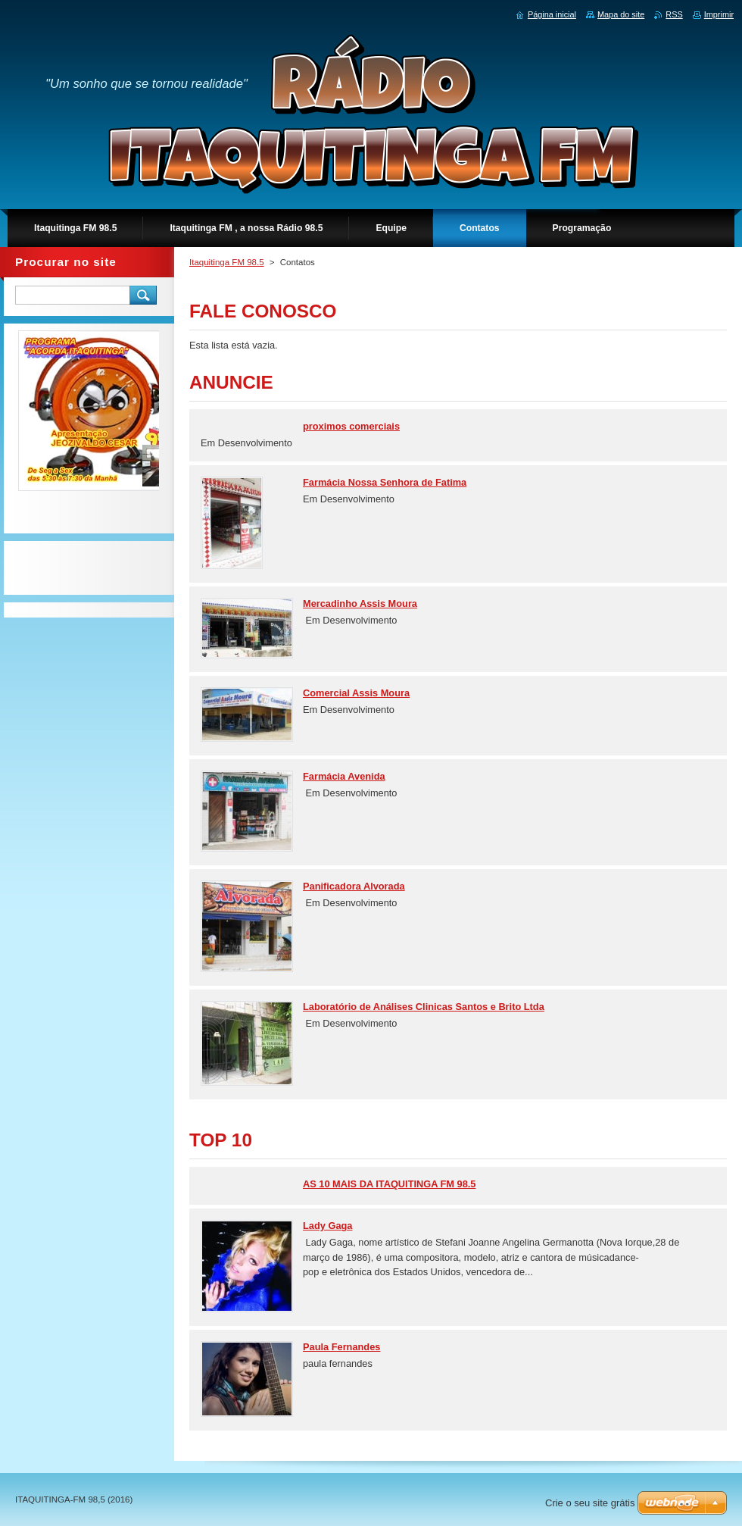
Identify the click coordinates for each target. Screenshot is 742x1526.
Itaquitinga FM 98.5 (226, 262)
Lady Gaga (327, 1225)
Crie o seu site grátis (590, 1503)
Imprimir (719, 14)
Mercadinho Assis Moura (360, 603)
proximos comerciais (351, 426)
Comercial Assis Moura (356, 693)
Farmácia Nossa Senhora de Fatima (384, 482)
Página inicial (552, 14)
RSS (674, 14)
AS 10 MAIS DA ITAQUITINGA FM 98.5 (389, 1184)
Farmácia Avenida (344, 776)
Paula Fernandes (341, 1346)
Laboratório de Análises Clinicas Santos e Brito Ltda (423, 1006)
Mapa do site (620, 14)
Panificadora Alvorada (354, 886)
